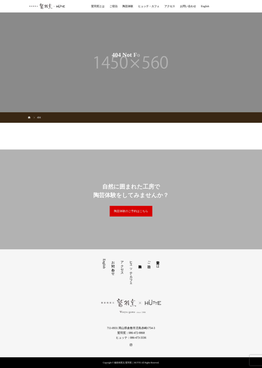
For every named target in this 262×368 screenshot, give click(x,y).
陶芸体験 (127, 6)
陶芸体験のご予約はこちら (131, 211)
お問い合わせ (188, 6)
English (205, 6)
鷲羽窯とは (98, 6)
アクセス (169, 6)
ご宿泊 (113, 6)
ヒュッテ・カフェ (148, 6)
